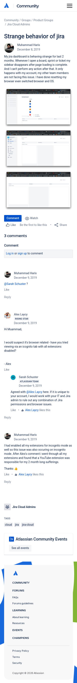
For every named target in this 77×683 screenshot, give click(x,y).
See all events (20, 548)
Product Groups (43, 20)
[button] (38, 107)
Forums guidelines (22, 603)
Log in (10, 253)
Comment (13, 218)
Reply (7, 297)
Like (6, 289)
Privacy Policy (20, 650)
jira (17, 524)
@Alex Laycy (34, 392)
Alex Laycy (21, 314)
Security (17, 662)
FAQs (15, 597)
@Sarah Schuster (15, 284)
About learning (20, 617)
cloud (8, 524)
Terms (16, 656)
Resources (18, 623)
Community (28, 6)
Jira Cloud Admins (18, 24)
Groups (26, 20)
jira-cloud (27, 524)
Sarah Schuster (28, 377)
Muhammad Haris (28, 45)
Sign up (22, 253)
